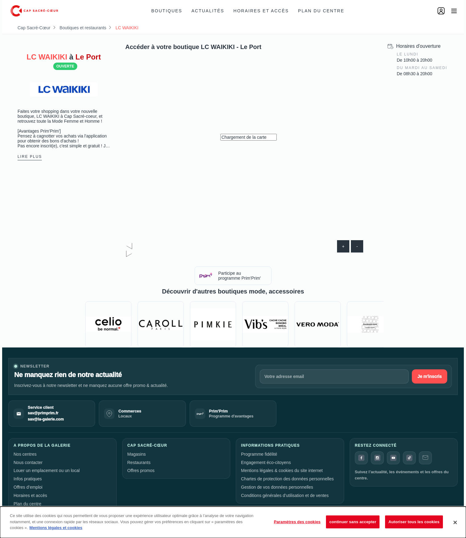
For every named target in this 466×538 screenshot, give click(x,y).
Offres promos (141, 470)
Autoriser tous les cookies (414, 522)
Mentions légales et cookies (56, 527)
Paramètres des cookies (297, 522)
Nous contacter (28, 462)
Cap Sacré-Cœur (34, 27)
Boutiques (166, 10)
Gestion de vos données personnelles (277, 487)
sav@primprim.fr (43, 413)
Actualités (207, 10)
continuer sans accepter (352, 522)
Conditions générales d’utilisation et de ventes (285, 495)
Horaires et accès (261, 10)
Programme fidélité (259, 454)
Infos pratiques (28, 478)
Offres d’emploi (28, 487)
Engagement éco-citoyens (266, 462)
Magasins (136, 454)
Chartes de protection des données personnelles (287, 478)
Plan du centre (321, 10)
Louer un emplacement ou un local (47, 470)
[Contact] (425, 457)
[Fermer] (455, 522)
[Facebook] (361, 457)
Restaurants (139, 462)
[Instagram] (377, 457)
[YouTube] (393, 457)
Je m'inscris (429, 376)
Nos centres (25, 454)
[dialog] (233, 522)
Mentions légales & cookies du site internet (282, 470)
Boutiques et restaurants (83, 27)
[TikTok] (409, 457)
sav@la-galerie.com (46, 419)
